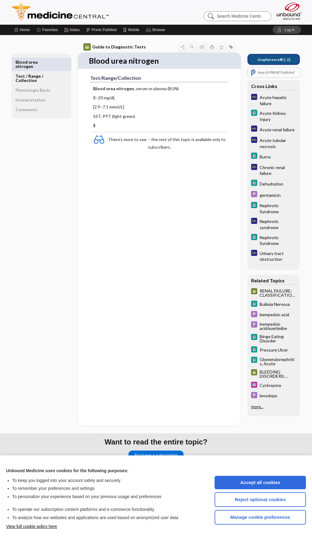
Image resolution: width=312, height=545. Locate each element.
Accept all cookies (260, 482)
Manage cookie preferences (260, 517)
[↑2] (274, 59)
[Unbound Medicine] (289, 11)
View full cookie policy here (31, 526)
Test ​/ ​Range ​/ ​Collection (30, 64)
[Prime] (101, 30)
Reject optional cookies (260, 499)
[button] (156, 30)
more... (257, 406)
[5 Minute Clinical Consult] (273, 116)
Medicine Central (87, 12)
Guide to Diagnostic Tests (114, 47)
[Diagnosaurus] (273, 100)
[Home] (22, 30)
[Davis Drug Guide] (273, 194)
